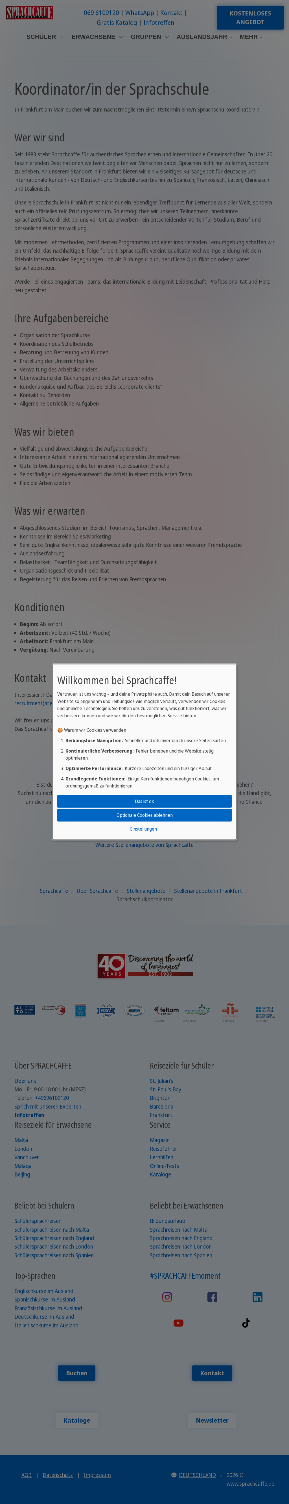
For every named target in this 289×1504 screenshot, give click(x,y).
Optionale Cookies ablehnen (145, 815)
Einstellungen (143, 829)
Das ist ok (144, 801)
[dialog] (144, 752)
